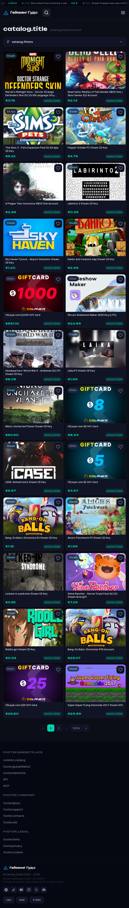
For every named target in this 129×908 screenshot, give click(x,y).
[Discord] (44, 890)
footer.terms (11, 839)
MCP (6, 785)
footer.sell (10, 822)
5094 (76, 728)
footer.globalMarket (16, 766)
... (66, 728)
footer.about (11, 803)
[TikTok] (14, 890)
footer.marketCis (14, 773)
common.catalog (14, 760)
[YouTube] (21, 890)
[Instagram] (29, 890)
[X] (36, 890)
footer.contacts (13, 815)
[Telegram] (6, 890)
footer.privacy (12, 846)
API (5, 779)
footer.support (13, 809)
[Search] (46, 13)
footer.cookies (13, 852)
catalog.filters (64, 42)
